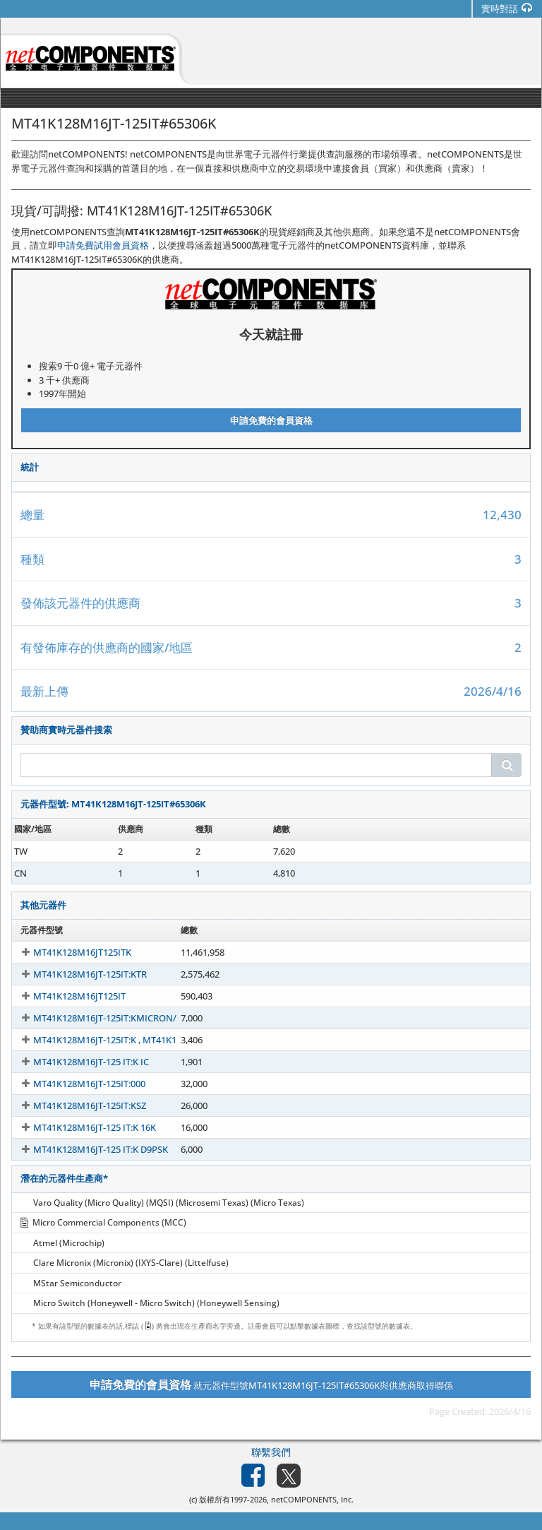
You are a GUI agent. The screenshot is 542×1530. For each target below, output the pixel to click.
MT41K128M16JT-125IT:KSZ (76, 1105)
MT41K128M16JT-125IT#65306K (86, 851)
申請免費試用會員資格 (103, 245)
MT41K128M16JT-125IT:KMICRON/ (92, 1018)
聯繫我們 (271, 1452)
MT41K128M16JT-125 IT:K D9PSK (87, 1149)
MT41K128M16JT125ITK (69, 952)
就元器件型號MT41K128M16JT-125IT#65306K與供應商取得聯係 (271, 1384)
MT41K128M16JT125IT (66, 996)
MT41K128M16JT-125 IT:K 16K (81, 1127)
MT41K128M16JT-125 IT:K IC (78, 1061)
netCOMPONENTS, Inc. (312, 1499)
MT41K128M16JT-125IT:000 (76, 1083)
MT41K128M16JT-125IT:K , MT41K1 (92, 1039)
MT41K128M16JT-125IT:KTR (77, 974)
